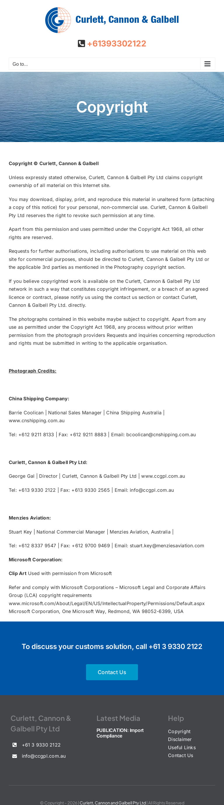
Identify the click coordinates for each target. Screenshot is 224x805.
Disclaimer (180, 739)
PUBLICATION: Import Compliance (120, 733)
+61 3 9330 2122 (175, 646)
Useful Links (182, 747)
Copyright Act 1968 (160, 229)
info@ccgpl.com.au (152, 490)
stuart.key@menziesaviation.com (167, 545)
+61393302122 (115, 44)
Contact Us (180, 755)
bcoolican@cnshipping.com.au (161, 434)
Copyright (179, 731)
